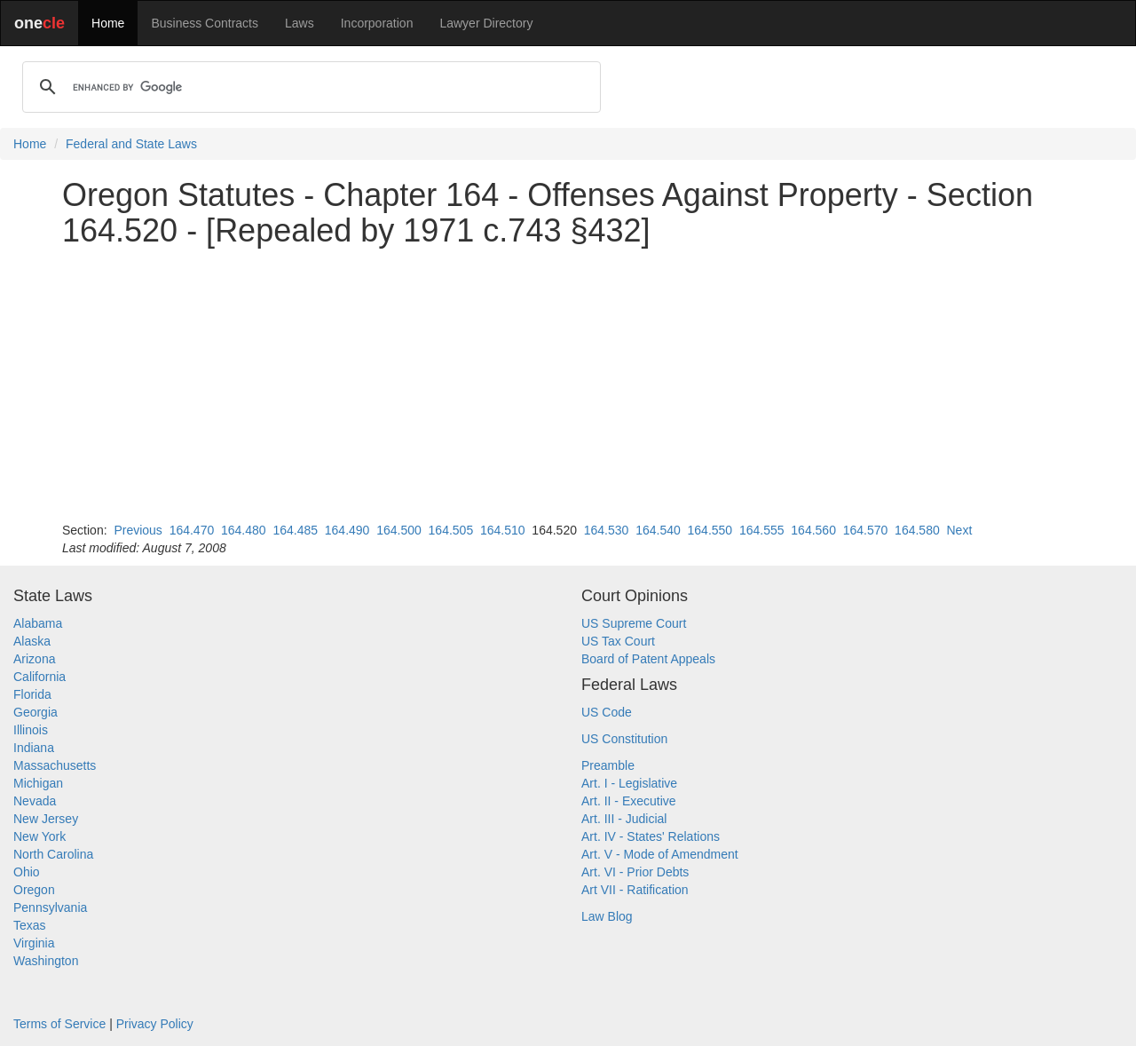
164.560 (813, 530)
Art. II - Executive (628, 801)
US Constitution (624, 739)
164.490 (347, 530)
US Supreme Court (633, 623)
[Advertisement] (568, 384)
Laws (299, 23)
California (39, 677)
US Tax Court (618, 641)
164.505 (451, 530)
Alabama (37, 623)
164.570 (865, 530)
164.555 (762, 530)
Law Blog (607, 916)
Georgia (35, 712)
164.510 (502, 530)
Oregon (34, 890)
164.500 (399, 530)
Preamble (608, 765)
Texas (29, 925)
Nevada (34, 801)
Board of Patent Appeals (648, 659)
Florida (32, 694)
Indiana (33, 748)
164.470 (192, 530)
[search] (309, 87)
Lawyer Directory (485, 23)
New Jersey (45, 819)
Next (959, 530)
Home (107, 23)
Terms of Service (59, 1024)
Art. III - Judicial (624, 819)
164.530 (606, 530)
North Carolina (53, 854)
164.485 (295, 530)
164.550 (710, 530)
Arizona (34, 659)
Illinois (30, 730)
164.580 (917, 530)
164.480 (243, 530)
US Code (606, 712)
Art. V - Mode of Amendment (659, 854)
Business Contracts (204, 23)
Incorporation (377, 23)
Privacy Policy (154, 1024)
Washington (45, 961)
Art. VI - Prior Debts (635, 872)
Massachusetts (54, 765)
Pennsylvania (50, 907)
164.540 (658, 530)
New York (39, 836)
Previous (138, 530)
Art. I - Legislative (629, 783)
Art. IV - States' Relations (650, 836)
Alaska (32, 641)
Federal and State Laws (131, 144)
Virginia (33, 943)
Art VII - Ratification (635, 890)
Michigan (38, 783)
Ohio (26, 872)
